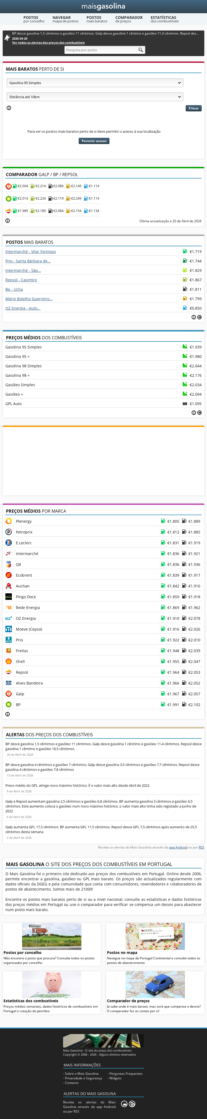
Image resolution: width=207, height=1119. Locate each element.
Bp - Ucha (14, 289)
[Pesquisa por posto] (104, 50)
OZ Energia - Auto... (22, 308)
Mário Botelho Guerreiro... (29, 298)
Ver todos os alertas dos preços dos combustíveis (48, 42)
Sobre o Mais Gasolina (82, 1073)
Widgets (115, 1078)
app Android (178, 847)
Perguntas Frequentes (126, 1073)
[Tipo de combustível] (95, 82)
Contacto (71, 1082)
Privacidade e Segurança (83, 1078)
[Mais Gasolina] (103, 7)
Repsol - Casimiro (21, 279)
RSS (201, 847)
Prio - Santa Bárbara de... (28, 261)
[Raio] (95, 97)
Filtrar (194, 108)
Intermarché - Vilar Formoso (30, 251)
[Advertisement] (103, 460)
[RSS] (132, 1104)
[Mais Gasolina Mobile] (124, 1104)
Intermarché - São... (23, 270)
